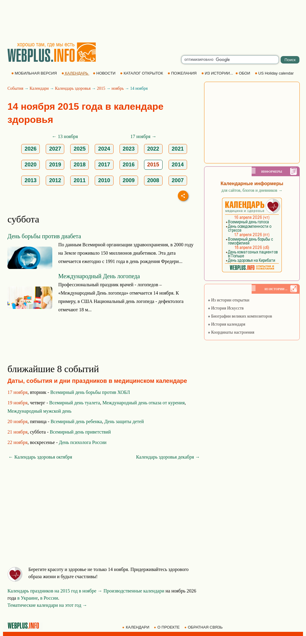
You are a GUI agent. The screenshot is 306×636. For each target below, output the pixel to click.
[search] (230, 59)
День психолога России (82, 442)
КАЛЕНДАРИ (136, 627)
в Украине (27, 598)
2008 (153, 180)
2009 (129, 180)
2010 (104, 180)
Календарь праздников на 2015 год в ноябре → (54, 590)
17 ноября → (143, 136)
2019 (55, 165)
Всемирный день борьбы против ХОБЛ (90, 392)
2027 (55, 149)
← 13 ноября (65, 136)
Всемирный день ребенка (76, 421)
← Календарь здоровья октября (40, 456)
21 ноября (17, 431)
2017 (104, 165)
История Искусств (226, 308)
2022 (153, 149)
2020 (30, 165)
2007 (178, 180)
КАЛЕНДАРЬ (75, 73)
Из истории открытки (228, 300)
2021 (178, 149)
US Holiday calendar (275, 73)
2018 (79, 165)
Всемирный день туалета (74, 402)
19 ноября (17, 402)
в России (49, 598)
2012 (55, 180)
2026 (30, 149)
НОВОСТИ (105, 73)
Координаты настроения (231, 332)
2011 (79, 180)
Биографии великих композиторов (240, 316)
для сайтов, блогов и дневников (252, 190)
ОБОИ (243, 73)
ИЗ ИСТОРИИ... (217, 73)
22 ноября (17, 442)
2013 (30, 180)
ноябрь (117, 88)
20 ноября (17, 421)
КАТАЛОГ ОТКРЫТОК (142, 73)
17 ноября (17, 392)
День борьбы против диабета (44, 236)
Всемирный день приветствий (80, 431)
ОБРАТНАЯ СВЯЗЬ (204, 627)
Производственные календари (133, 590)
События (15, 88)
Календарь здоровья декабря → (168, 456)
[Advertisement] (153, 21)
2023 (129, 149)
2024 (104, 149)
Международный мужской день (39, 411)
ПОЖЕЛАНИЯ (183, 73)
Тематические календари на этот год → (47, 605)
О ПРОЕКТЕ (167, 627)
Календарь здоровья (73, 88)
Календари (39, 88)
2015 (101, 88)
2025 (79, 149)
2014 (178, 165)
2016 (129, 165)
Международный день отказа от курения (143, 402)
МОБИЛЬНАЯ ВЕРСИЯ (34, 73)
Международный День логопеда (99, 276)
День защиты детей (124, 421)
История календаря (226, 324)
